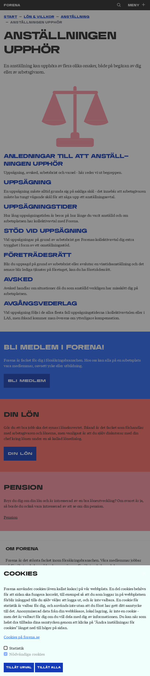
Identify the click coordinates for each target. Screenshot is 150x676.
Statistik (16, 647)
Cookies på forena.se (22, 636)
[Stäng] (144, 573)
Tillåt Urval (19, 667)
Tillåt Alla (49, 667)
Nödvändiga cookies (27, 654)
